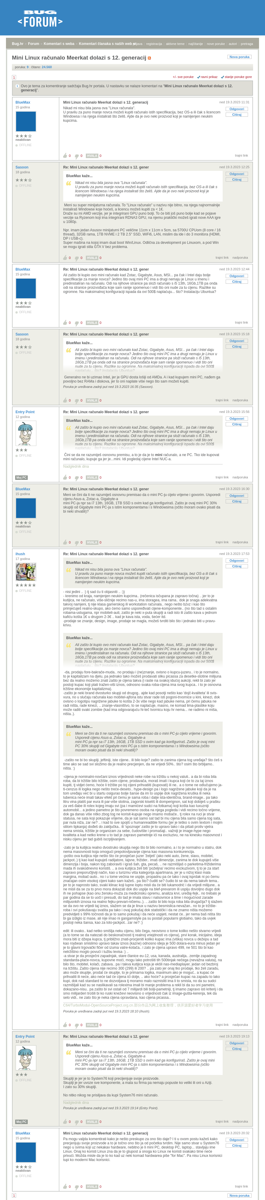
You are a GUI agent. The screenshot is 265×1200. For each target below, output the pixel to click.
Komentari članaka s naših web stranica (113, 44)
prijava (137, 44)
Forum (33, 44)
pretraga (247, 44)
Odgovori (237, 109)
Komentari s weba (59, 44)
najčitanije (195, 44)
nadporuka (240, 257)
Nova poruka (239, 57)
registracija (154, 44)
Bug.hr (18, 44)
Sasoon (23, 167)
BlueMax (23, 102)
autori (233, 44)
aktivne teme (175, 44)
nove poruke (216, 44)
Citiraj (236, 114)
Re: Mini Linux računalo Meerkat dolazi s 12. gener (106, 167)
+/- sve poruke (183, 77)
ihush (21, 554)
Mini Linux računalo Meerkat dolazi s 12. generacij (105, 102)
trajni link (241, 155)
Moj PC (21, 477)
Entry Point (25, 412)
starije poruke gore (238, 77)
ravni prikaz (209, 77)
